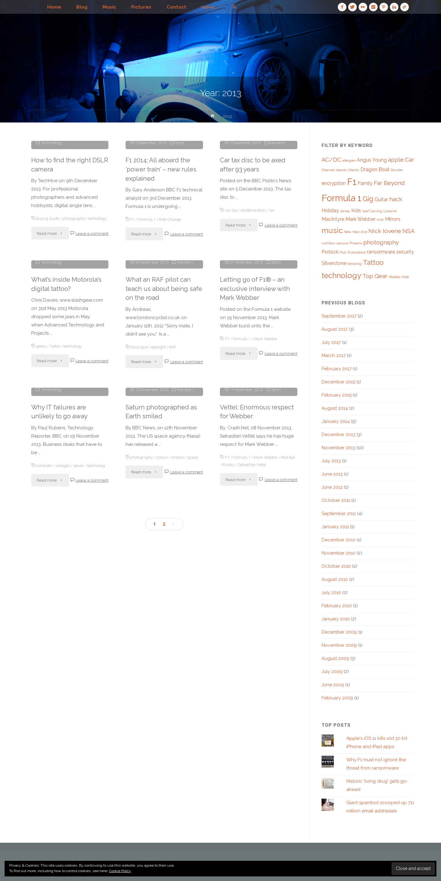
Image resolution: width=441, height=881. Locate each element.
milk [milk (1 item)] (380, 219)
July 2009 (332, 671)
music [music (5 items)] (332, 230)
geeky (41, 491)
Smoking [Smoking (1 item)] (355, 263)
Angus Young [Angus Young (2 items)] (372, 160)
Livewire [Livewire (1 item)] (390, 211)
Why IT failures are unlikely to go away (59, 669)
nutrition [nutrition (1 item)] (328, 243)
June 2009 (333, 684)
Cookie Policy (120, 871)
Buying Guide (48, 310)
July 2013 (331, 461)
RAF (173, 537)
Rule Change (171, 311)
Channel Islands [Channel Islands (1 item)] (334, 170)
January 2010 (336, 619)
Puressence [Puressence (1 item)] (357, 252)
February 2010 (337, 605)
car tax (231, 302)
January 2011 (335, 526)
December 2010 (339, 540)
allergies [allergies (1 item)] (349, 160)
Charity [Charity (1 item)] (353, 170)
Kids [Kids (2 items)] (356, 210)
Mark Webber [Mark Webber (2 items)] (360, 219)
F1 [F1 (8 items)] (351, 181)
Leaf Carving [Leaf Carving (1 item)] (372, 211)
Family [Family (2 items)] (365, 183)
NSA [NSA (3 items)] (408, 231)
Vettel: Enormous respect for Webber (258, 695)
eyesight (159, 537)
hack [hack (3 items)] (395, 199)
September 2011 (339, 513)
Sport (180, 234)
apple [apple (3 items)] (396, 159)
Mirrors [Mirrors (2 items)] (392, 219)
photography (75, 310)
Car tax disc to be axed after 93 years (253, 257)
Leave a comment (92, 332)
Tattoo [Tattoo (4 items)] (373, 262)
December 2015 (338, 382)
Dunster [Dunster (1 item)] (397, 170)
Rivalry (236, 747)
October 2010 (336, 566)
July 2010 (331, 592)
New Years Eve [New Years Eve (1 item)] (355, 232)
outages (65, 723)
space (131, 747)
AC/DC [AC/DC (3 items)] (331, 159)
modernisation (255, 302)
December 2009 (339, 632)
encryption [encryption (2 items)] (334, 183)
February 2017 (337, 368)
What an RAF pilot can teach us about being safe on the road (158, 480)
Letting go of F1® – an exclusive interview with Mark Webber (256, 480)
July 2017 (331, 342)
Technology (51, 234)
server (81, 723)
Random (278, 234)
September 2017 (339, 316)
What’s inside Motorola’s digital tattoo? (67, 429)
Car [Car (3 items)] (409, 159)
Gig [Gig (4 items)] (368, 199)
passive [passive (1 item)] (342, 243)
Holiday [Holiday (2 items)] (330, 210)
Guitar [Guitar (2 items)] (381, 199)
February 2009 (337, 698)
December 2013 (338, 434)
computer (45, 723)
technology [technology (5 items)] (341, 275)
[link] (238, 7)
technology (41, 318)
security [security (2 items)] (405, 252)
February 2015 (337, 395)
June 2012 (332, 487)
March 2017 (334, 355)
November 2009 (339, 645)
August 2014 (335, 408)
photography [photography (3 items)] (381, 242)
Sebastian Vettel (260, 747)
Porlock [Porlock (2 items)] (330, 252)
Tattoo (55, 491)
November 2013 (338, 447)
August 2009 (335, 658)
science (180, 740)
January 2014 (336, 421)
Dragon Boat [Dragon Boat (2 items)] (375, 169)
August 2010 (335, 579)
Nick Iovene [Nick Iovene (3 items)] (384, 231)
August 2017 (335, 329)
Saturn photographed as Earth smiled (162, 695)
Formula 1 (147, 311)
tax (274, 302)
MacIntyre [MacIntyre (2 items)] (333, 219)
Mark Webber (267, 529)
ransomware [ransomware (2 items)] (381, 252)
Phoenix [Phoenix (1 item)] (355, 243)
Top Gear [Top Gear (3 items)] (374, 276)
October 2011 (336, 500)
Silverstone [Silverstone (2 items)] (334, 263)
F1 (132, 311)
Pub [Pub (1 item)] (343, 252)
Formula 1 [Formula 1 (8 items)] (341, 198)
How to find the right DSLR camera (61, 257)
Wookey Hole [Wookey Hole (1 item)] (399, 277)
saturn (163, 740)
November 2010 (339, 553)
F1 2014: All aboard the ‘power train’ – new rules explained (162, 261)
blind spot (139, 537)
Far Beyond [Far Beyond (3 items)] (389, 182)
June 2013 (332, 474)
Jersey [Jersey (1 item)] (345, 211)
